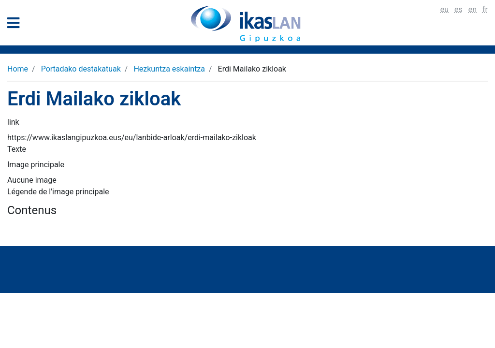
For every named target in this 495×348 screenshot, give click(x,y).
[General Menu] (16, 25)
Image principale (35, 164)
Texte (16, 149)
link (13, 122)
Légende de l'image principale (58, 191)
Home (17, 68)
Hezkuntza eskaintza (169, 68)
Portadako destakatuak (81, 68)
